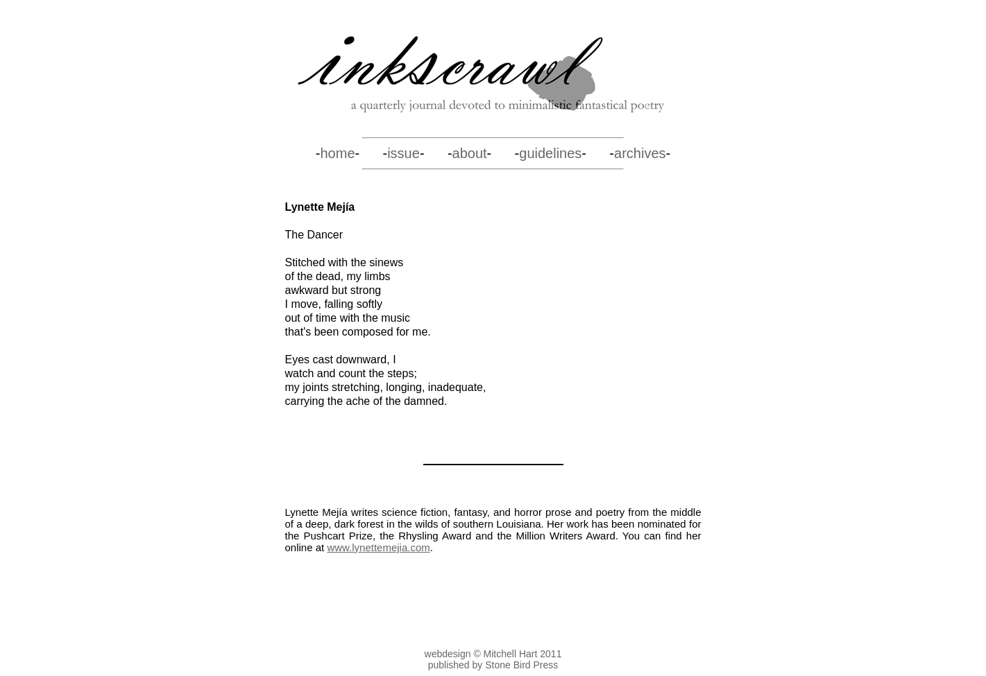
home (337, 153)
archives (639, 153)
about (469, 153)
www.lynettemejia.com (378, 547)
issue (403, 153)
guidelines (550, 153)
